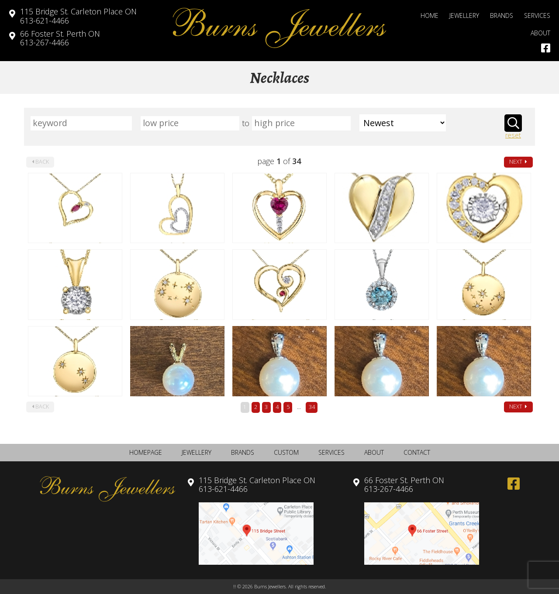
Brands (501, 15)
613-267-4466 (60, 38)
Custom (286, 452)
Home (429, 15)
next (518, 161)
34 (312, 407)
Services (537, 15)
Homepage (145, 452)
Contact (417, 452)
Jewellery (464, 15)
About (540, 33)
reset (513, 135)
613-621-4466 (78, 16)
